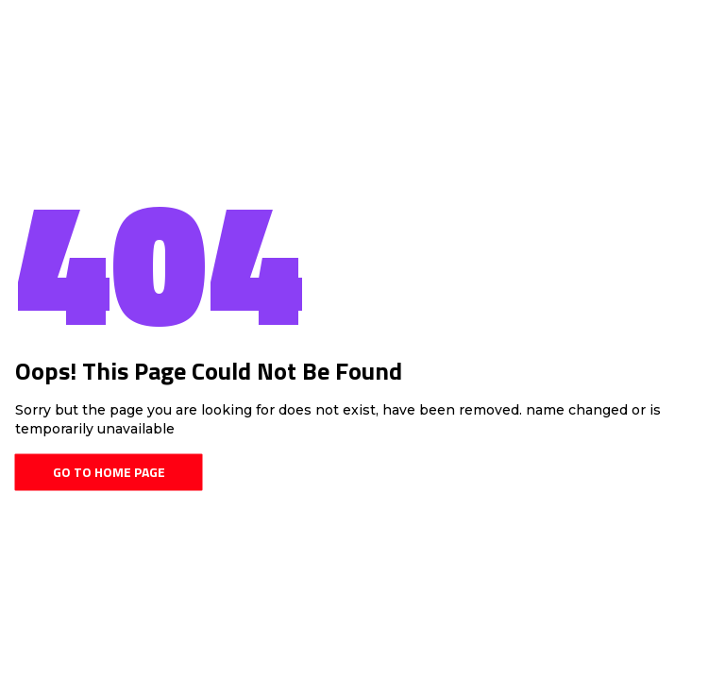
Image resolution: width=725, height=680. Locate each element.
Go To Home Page (109, 472)
